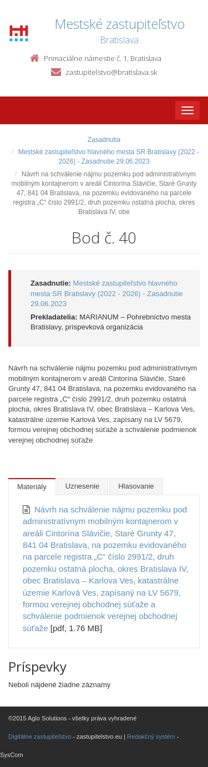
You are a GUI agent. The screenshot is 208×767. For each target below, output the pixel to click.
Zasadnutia (104, 140)
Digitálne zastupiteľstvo (39, 736)
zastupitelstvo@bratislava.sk (111, 72)
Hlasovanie (136, 486)
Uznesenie (82, 486)
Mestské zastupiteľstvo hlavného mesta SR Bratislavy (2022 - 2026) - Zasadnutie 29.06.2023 (107, 293)
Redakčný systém (151, 736)
